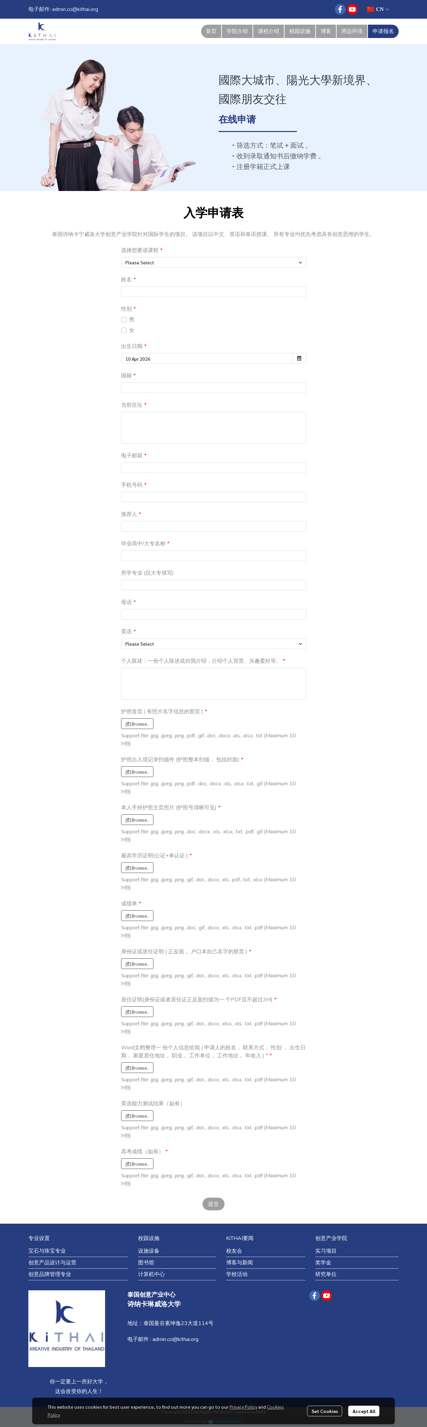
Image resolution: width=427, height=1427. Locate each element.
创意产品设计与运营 (52, 1262)
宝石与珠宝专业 (47, 1251)
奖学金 (323, 1262)
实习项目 (326, 1251)
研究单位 (326, 1274)
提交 (213, 1204)
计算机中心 (151, 1274)
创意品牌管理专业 (49, 1274)
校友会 (234, 1251)
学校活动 (237, 1274)
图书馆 (146, 1262)
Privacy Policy (243, 1407)
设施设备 (148, 1251)
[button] (378, 9)
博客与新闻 (239, 1262)
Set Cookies (325, 1411)
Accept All (364, 1411)
